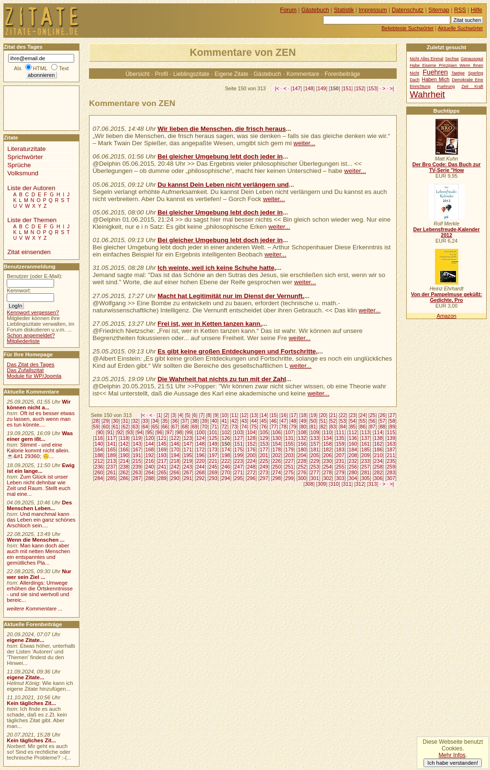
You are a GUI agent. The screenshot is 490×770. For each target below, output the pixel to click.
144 (149, 444)
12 (244, 415)
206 (327, 455)
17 (293, 415)
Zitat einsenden (29, 252)
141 (111, 444)
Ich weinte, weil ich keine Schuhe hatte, (216, 267)
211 (391, 455)
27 (392, 415)
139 (391, 438)
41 (224, 421)
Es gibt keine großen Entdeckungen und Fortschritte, (237, 351)
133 (315, 438)
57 (382, 421)
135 (340, 438)
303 (340, 478)
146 (175, 444)
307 (391, 478)
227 (289, 461)
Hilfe (476, 10)
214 (124, 461)
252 (302, 467)
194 (175, 455)
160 (353, 444)
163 (391, 444)
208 (353, 455)
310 (334, 484)
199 (238, 455)
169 (162, 449)
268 (200, 472)
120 (149, 438)
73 (234, 426)
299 (289, 478)
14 (264, 415)
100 (200, 432)
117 (111, 438)
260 (99, 472)
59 (96, 426)
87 (373, 426)
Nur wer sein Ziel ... (39, 574)
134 (327, 438)
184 (353, 449)
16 (284, 415)
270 (226, 472)
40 (214, 421)
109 (315, 432)
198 (226, 455)
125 (213, 438)
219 (187, 461)
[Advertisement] (32, 107)
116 (99, 438)
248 (251, 467)
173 (213, 449)
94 (140, 432)
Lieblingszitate (191, 74)
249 (264, 467)
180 (302, 449)
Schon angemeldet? (31, 335)
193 (162, 455)
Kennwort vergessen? (33, 312)
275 (289, 472)
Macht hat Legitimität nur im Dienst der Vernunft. (230, 295)
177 (264, 449)
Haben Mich (436, 79)
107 (289, 432)
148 (309, 88)
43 (244, 421)
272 (251, 472)
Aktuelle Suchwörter (460, 28)
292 (200, 478)
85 (353, 426)
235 (391, 461)
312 (360, 484)
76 (264, 426)
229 (315, 461)
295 (238, 478)
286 (124, 478)
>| (392, 88)
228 (302, 461)
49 (303, 421)
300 (302, 478)
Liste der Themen (31, 220)
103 (238, 432)
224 (251, 461)
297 (264, 478)
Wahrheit (427, 94)
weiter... (304, 143)
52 (333, 421)
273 (264, 472)
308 (309, 484)
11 (234, 415)
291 (187, 478)
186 (378, 449)
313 (372, 484)
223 (238, 461)
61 (116, 426)
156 (302, 444)
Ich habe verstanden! (452, 763)
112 (353, 432)
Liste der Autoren (31, 188)
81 (313, 426)
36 (175, 421)
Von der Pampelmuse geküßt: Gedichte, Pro (446, 297)
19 (313, 415)
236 (99, 467)
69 (195, 426)
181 (315, 449)
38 (195, 421)
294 (226, 478)
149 (322, 88)
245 (213, 467)
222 (226, 461)
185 (365, 449)
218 (175, 461)
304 (353, 478)
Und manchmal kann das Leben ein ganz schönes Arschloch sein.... (41, 519)
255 (340, 467)
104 (251, 432)
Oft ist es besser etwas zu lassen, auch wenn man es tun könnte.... (41, 419)
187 (391, 449)
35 (165, 421)
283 (391, 472)
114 (378, 432)
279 (340, 472)
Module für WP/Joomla (34, 376)
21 (333, 415)
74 (244, 426)
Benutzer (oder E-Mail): (34, 276)
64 (145, 426)
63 (135, 426)
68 (185, 426)
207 (340, 455)
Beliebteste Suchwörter (407, 28)
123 (187, 438)
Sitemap (438, 10)
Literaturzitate (26, 148)
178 (276, 449)
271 (238, 472)
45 (264, 421)
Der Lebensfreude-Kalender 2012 (446, 232)
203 (289, 455)
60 (106, 426)
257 (365, 467)
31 (125, 421)
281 (365, 472)
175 (238, 449)
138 (378, 438)
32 (135, 421)
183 (340, 449)
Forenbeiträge (342, 74)
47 (284, 421)
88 (382, 426)
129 (264, 438)
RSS (460, 10)
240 (149, 467)
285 (111, 478)
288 (149, 478)
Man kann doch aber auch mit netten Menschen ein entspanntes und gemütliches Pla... (38, 554)
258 (378, 467)
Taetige (458, 73)
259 (391, 467)
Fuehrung (446, 86)
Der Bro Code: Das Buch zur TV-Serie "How (446, 167)
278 (327, 472)
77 (274, 426)
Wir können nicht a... (38, 404)
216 (149, 461)
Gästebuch (267, 74)
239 (137, 467)
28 (96, 421)
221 (213, 461)
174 (226, 449)
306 (378, 478)
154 (276, 444)
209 (365, 455)
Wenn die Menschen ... (36, 540)
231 (340, 461)
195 (187, 455)
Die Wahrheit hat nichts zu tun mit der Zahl (221, 379)
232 (353, 461)
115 (391, 432)
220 (200, 461)
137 (365, 438)
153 (372, 88)
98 (179, 432)
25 (373, 415)
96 (159, 432)
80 (303, 426)
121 (162, 438)
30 (116, 421)
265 (162, 472)
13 (254, 415)
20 (323, 415)
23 (353, 415)
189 (111, 455)
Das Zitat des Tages (30, 364)
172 (200, 449)
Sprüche (19, 165)
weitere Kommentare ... (34, 608)
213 (111, 461)
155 (289, 444)
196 (200, 455)
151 (347, 88)
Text (64, 68)
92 (120, 432)
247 (238, 467)
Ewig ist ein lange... (41, 468)
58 (392, 421)
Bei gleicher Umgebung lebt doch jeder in (220, 156)
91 (110, 432)
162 (378, 444)
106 (276, 432)
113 (365, 432)
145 (162, 444)
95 (150, 432)
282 (378, 472)
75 (254, 426)
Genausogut (472, 58)
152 (360, 88)
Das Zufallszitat (25, 370)
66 (165, 426)
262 (124, 472)
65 (155, 426)
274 (276, 472)
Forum (288, 10)
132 (302, 438)
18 (303, 415)
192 (149, 455)
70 (205, 426)
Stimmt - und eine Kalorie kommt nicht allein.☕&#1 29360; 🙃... (38, 450)
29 (106, 421)
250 (276, 467)
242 (175, 467)
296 (251, 478)
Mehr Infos (451, 755)
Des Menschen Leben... (39, 505)
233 (365, 461)
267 (187, 472)
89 (392, 426)
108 (302, 432)
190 (124, 455)
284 (99, 478)
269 (213, 472)
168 (149, 449)
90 (100, 432)
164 (99, 449)
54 (353, 421)
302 (327, 478)
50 (313, 421)
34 (155, 421)
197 (213, 455)
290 (175, 478)
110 (327, 432)
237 (111, 467)
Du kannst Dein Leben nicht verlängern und (223, 184)
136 (353, 438)
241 (162, 467)
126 (226, 438)
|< (277, 88)
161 (365, 444)
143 (137, 444)
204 (302, 455)
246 (226, 467)
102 (226, 432)
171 (187, 449)
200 (251, 455)
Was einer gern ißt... (40, 436)
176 (251, 449)
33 (145, 421)
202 (276, 455)
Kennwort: (19, 290)
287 (137, 478)
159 (340, 444)
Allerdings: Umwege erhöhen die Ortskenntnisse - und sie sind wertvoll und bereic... (40, 591)
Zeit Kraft (472, 86)
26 (382, 415)
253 (315, 467)
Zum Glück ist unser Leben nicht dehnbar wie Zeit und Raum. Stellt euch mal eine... (38, 485)
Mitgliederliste (23, 341)
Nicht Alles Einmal (426, 58)
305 (365, 478)
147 (296, 88)
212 (99, 461)
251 (289, 467)
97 (169, 432)
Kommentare (303, 74)
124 (200, 438)
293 (213, 478)
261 (111, 472)
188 (99, 455)
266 (175, 472)
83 (333, 426)
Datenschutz (407, 10)
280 (353, 472)
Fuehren (435, 72)
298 (276, 478)
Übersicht (137, 74)
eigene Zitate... (25, 640)
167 (137, 449)
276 (302, 472)
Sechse (452, 58)
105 (264, 432)
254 (327, 467)
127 (238, 438)
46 (274, 421)
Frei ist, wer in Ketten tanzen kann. (209, 323)
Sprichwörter (25, 156)
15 (274, 415)
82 (323, 426)
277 (315, 472)
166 (124, 449)
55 (363, 421)
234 (378, 461)
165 (111, 449)
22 (343, 415)
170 (175, 449)
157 (315, 444)
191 (137, 455)
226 (276, 461)
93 (130, 432)
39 (205, 421)
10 (224, 415)
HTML (40, 68)
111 (340, 432)
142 (124, 444)
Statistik (344, 10)
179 (289, 449)
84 (343, 426)
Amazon (446, 316)
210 (378, 455)
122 (175, 438)
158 (327, 444)
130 (276, 438)
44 (254, 421)
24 (363, 415)
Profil (161, 74)
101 (213, 432)
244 (200, 467)
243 (187, 467)
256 (353, 467)
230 (327, 461)
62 (125, 426)
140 (99, 444)
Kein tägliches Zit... (31, 703)
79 (293, 426)
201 (264, 455)
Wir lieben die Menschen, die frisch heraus (221, 128)
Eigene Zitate (231, 74)
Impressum (373, 10)
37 (185, 421)
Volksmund (22, 173)
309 (322, 484)
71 (214, 426)
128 (251, 438)
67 (175, 426)
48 (293, 421)
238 (124, 467)
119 (137, 438)
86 (363, 426)
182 (327, 449)
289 (162, 478)
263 (137, 472)
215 (137, 461)
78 (284, 426)
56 (373, 421)
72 (224, 426)
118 (124, 438)
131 (289, 438)
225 (264, 461)
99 (189, 432)
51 (323, 421)
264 (149, 472)
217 (162, 461)
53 (343, 421)
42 (234, 421)
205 (315, 455)
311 (347, 484)
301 (315, 478)
